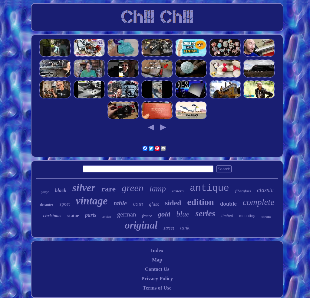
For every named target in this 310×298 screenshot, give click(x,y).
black (61, 190)
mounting (247, 215)
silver (83, 187)
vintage (91, 201)
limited (227, 215)
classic (265, 190)
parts (90, 215)
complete (259, 202)
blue (182, 214)
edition (200, 202)
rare (108, 188)
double (228, 203)
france (147, 216)
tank (185, 228)
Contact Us (157, 269)
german (126, 214)
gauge (45, 192)
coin (138, 203)
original (141, 225)
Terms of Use (157, 288)
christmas (52, 215)
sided (173, 203)
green (132, 187)
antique (209, 188)
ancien (106, 216)
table (120, 203)
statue (73, 215)
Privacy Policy (157, 278)
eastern (178, 191)
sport (64, 204)
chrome (266, 216)
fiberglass (243, 191)
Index (157, 250)
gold (164, 214)
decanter (47, 205)
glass (154, 204)
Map (157, 260)
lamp (158, 188)
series (205, 213)
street (168, 228)
